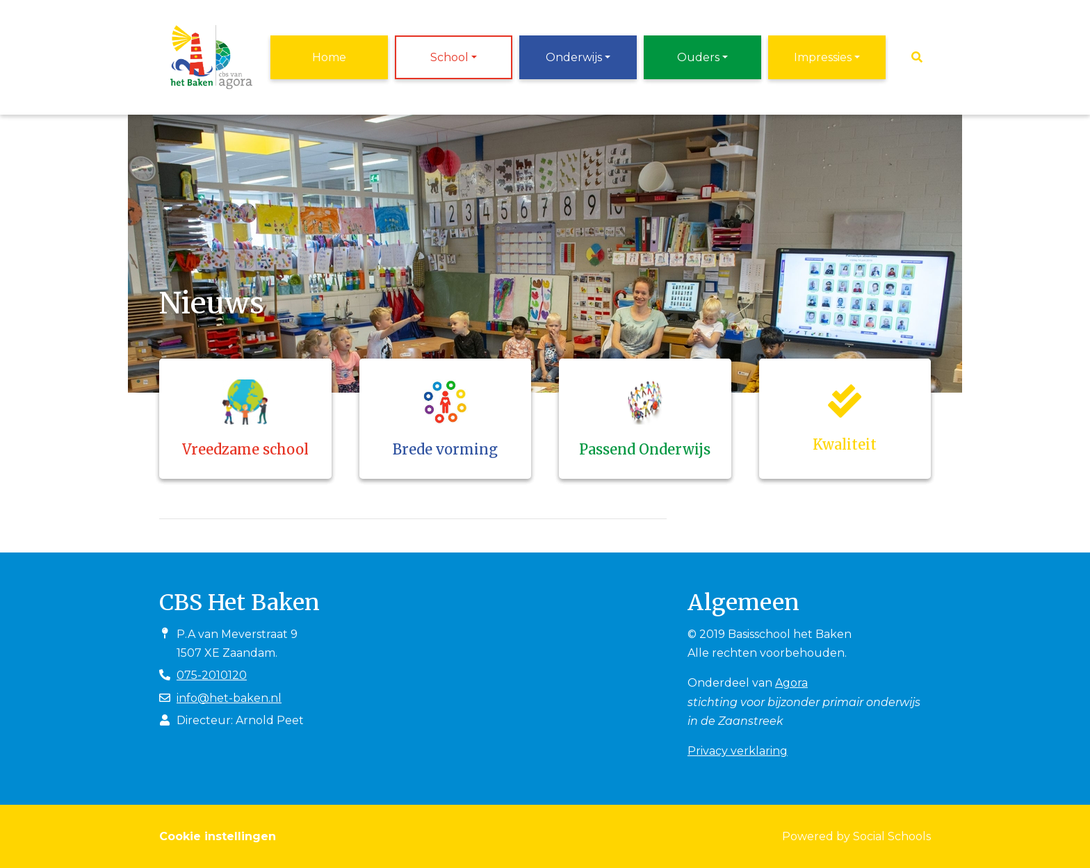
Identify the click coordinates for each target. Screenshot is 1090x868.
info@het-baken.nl (229, 698)
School (449, 57)
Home (329, 57)
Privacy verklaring (738, 751)
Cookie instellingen (217, 836)
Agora (791, 682)
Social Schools (892, 836)
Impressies (823, 57)
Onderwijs (574, 57)
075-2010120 (212, 675)
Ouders (698, 57)
